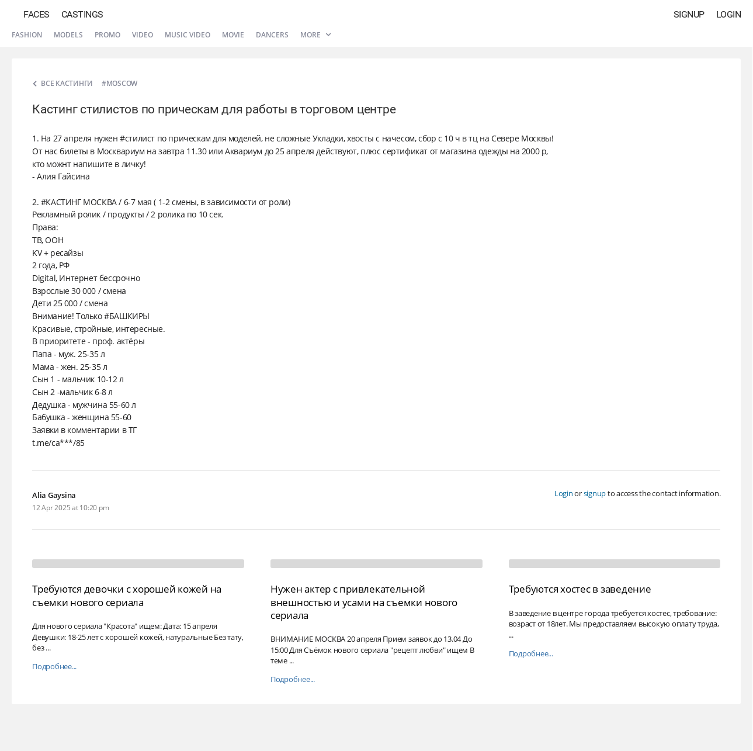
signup (595, 493)
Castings (82, 14)
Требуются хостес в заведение (580, 589)
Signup (689, 14)
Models (68, 35)
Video (142, 35)
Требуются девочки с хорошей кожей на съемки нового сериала (126, 595)
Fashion (27, 35)
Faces (36, 14)
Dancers (272, 35)
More (315, 35)
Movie (233, 35)
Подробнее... (54, 666)
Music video (187, 35)
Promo (107, 35)
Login (728, 14)
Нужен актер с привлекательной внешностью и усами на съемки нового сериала (363, 601)
